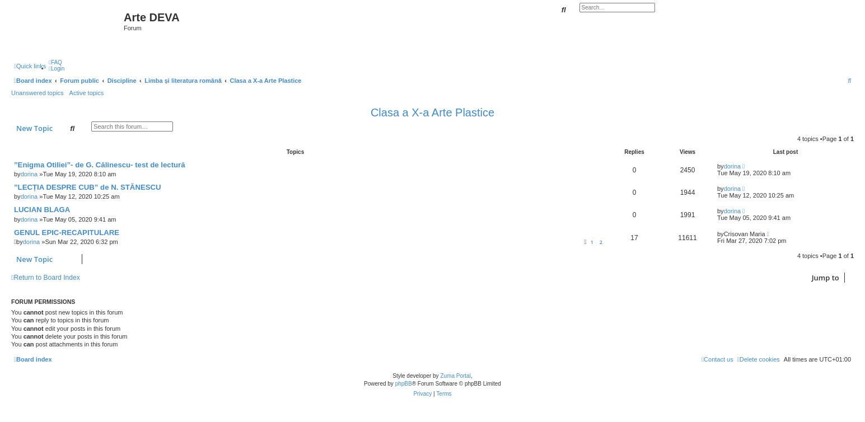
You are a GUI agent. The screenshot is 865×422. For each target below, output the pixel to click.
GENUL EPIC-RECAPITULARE (66, 232)
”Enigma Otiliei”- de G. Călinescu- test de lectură (99, 165)
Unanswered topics (37, 93)
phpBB (403, 384)
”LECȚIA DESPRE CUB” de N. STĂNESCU (87, 187)
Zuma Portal (455, 376)
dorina (29, 174)
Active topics (86, 93)
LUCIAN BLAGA (42, 209)
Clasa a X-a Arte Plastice (432, 112)
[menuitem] (55, 62)
